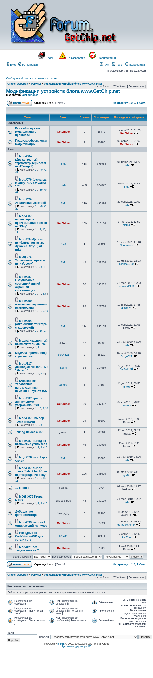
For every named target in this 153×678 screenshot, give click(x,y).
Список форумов (17, 83)
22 (16, 209)
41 (45, 169)
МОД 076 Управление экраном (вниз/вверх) (30, 260)
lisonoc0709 (126, 263)
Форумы (36, 83)
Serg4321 (63, 354)
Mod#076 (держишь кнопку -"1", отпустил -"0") (31, 183)
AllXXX (63, 385)
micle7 (126, 386)
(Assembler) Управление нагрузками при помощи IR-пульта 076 (31, 386)
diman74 (126, 307)
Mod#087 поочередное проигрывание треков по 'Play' (31, 221)
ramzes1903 (126, 286)
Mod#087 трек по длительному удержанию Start (29, 402)
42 (16, 172)
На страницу (120, 103)
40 (41, 169)
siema (126, 224)
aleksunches (30, 94)
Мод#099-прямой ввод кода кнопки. (31, 354)
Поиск (117, 64)
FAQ (104, 64)
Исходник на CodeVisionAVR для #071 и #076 (29, 536)
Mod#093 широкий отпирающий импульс (31, 524)
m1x (63, 243)
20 (41, 206)
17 (45, 331)
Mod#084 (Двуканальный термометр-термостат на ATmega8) (30, 161)
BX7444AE (126, 369)
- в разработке (76, 57)
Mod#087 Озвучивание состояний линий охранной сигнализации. (27, 283)
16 (41, 331)
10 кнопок (22, 488)
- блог (49, 57)
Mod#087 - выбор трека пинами (29, 420)
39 (41, 189)
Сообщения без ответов (21, 78)
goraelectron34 (126, 524)
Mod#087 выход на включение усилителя (31, 442)
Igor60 (126, 475)
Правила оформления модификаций (31, 142)
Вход (11, 64)
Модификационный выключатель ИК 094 (31, 342)
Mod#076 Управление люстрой (30, 201)
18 (16, 333)
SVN (63, 163)
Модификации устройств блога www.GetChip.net (73, 83)
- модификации (106, 57)
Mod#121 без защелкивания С (27, 548)
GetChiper (63, 131)
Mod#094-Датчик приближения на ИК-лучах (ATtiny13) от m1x (30, 244)
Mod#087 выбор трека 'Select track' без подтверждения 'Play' (31, 471)
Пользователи (135, 64)
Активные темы (47, 78)
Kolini (63, 367)
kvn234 (63, 535)
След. (142, 103)
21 (45, 206)
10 (44, 229)
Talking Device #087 (29, 432)
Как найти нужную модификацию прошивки (28, 132)
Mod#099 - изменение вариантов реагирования (31, 304)
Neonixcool (126, 245)
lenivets (126, 405)
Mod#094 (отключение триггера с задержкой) (31, 324)
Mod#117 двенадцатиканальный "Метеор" (31, 367)
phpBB (61, 644)
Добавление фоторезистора (26, 513)
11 (16, 232)
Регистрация (28, 64)
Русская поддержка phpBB (76, 646)
